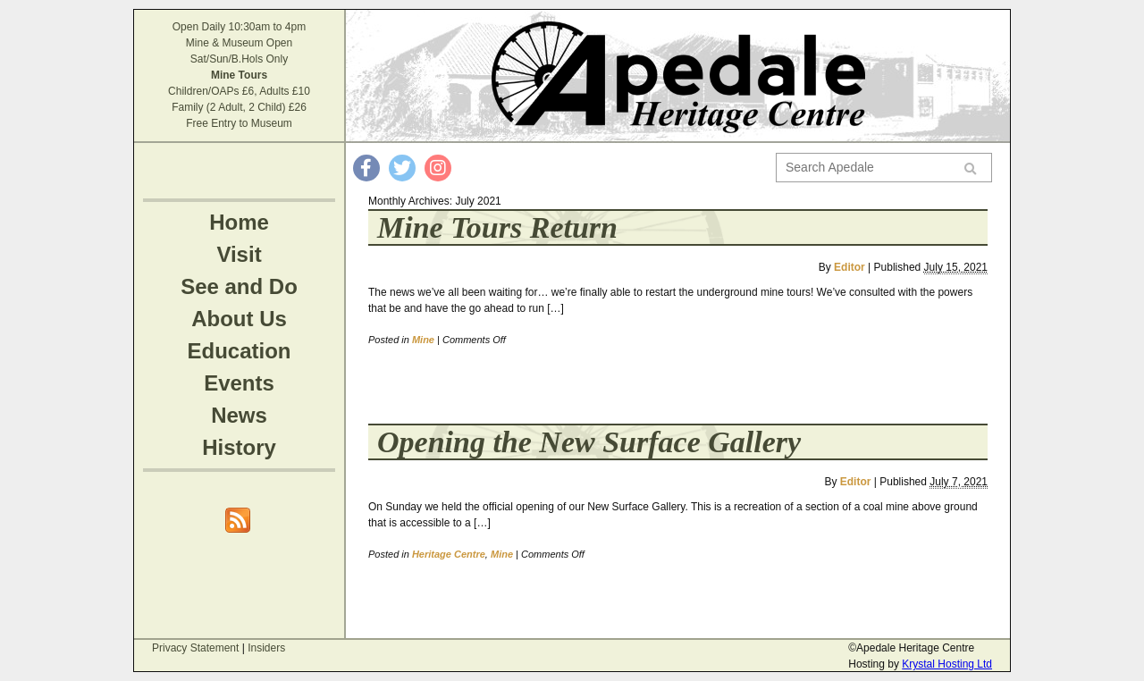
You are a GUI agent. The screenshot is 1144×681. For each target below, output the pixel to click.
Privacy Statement (195, 648)
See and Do (239, 286)
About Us (239, 319)
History (239, 447)
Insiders (266, 648)
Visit (238, 254)
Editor (849, 267)
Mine (423, 339)
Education (238, 351)
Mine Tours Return (497, 227)
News (239, 415)
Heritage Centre (448, 554)
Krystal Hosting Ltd (947, 664)
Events (239, 383)
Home (239, 222)
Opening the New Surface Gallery (589, 441)
